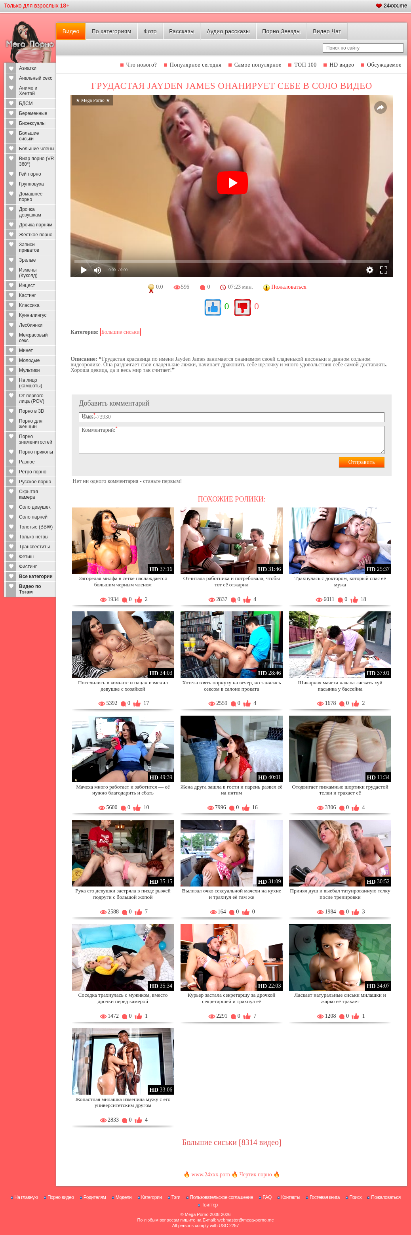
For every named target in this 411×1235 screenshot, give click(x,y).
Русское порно (35, 481)
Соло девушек (35, 507)
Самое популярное (258, 65)
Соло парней (33, 517)
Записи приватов (29, 247)
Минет (26, 350)
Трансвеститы (34, 547)
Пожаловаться (386, 1197)
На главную (26, 1197)
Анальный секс (35, 78)
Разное (27, 462)
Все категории (36, 576)
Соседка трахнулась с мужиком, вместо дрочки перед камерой (122, 998)
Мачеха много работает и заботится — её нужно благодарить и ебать (122, 790)
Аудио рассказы (228, 31)
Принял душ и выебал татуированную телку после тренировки (340, 894)
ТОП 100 (305, 65)
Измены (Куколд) (28, 272)
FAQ (267, 1197)
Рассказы (181, 31)
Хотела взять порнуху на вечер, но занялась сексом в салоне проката (231, 686)
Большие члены (36, 148)
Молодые (29, 360)
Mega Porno (197, 1214)
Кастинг (27, 295)
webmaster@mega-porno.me (245, 1220)
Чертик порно (256, 1175)
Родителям (95, 1197)
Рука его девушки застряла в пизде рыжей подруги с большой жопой (123, 894)
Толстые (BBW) (36, 527)
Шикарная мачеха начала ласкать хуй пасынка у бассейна (340, 686)
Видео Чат (327, 31)
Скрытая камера (28, 494)
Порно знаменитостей (35, 439)
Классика (29, 305)
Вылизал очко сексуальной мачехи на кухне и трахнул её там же (231, 894)
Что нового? (141, 65)
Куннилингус (33, 315)
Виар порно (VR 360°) (36, 161)
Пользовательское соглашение (221, 1197)
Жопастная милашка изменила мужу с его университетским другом (122, 1102)
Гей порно (30, 174)
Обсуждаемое (384, 65)
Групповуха (31, 184)
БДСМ (26, 103)
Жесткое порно (35, 234)
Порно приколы (36, 452)
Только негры (33, 537)
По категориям (111, 31)
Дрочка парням (35, 225)
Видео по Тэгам (30, 589)
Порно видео (61, 1197)
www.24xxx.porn (211, 1175)
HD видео (341, 65)
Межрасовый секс (33, 337)
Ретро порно (32, 472)
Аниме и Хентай (28, 90)
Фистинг (28, 566)
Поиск (355, 1197)
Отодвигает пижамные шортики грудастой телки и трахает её (340, 790)
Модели (124, 1197)
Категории (151, 1197)
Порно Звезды (281, 31)
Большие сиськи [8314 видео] (232, 1142)
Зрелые (27, 260)
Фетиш (26, 556)
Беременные (33, 113)
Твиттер (210, 1205)
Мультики (29, 370)
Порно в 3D (31, 411)
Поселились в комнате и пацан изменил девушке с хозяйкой (123, 686)
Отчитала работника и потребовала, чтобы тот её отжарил (231, 581)
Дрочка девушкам (30, 212)
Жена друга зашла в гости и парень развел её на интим (231, 790)
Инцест (27, 285)
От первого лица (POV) (31, 398)
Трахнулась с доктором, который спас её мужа (340, 581)
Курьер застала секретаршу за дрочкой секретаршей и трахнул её (232, 998)
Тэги (176, 1197)
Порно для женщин (30, 423)
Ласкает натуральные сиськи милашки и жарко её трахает (340, 998)
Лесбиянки (30, 325)
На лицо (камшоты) (30, 383)
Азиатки (27, 68)
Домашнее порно (30, 196)
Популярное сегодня (195, 65)
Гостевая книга (325, 1197)
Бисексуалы (32, 123)
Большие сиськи (29, 136)
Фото (150, 31)
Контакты (290, 1197)
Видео (71, 31)
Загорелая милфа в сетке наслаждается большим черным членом (123, 581)
